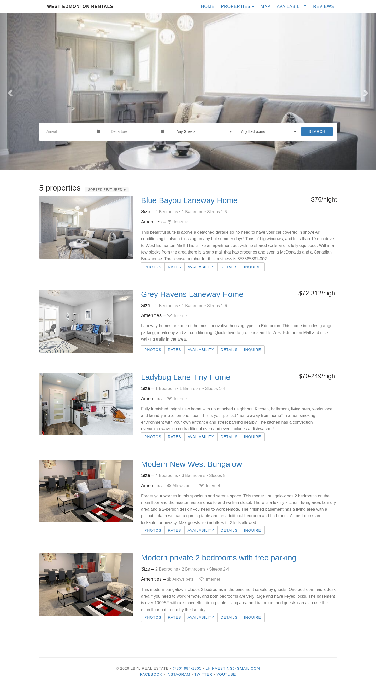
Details (229, 267)
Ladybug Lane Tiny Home (185, 377)
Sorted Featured (107, 190)
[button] (9, 91)
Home (208, 6)
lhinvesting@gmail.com (232, 668)
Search (317, 131)
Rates (174, 267)
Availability (292, 6)
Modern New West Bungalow (191, 464)
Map (266, 6)
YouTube (226, 674)
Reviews (323, 6)
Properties (235, 6)
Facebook (151, 674)
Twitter (203, 674)
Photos (152, 267)
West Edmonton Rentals (80, 6)
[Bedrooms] (267, 131)
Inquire (252, 267)
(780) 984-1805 (187, 668)
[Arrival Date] (69, 131)
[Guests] (202, 131)
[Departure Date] (134, 131)
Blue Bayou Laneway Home (189, 200)
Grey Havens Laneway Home (192, 294)
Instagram (178, 674)
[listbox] (188, 91)
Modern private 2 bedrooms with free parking (218, 557)
